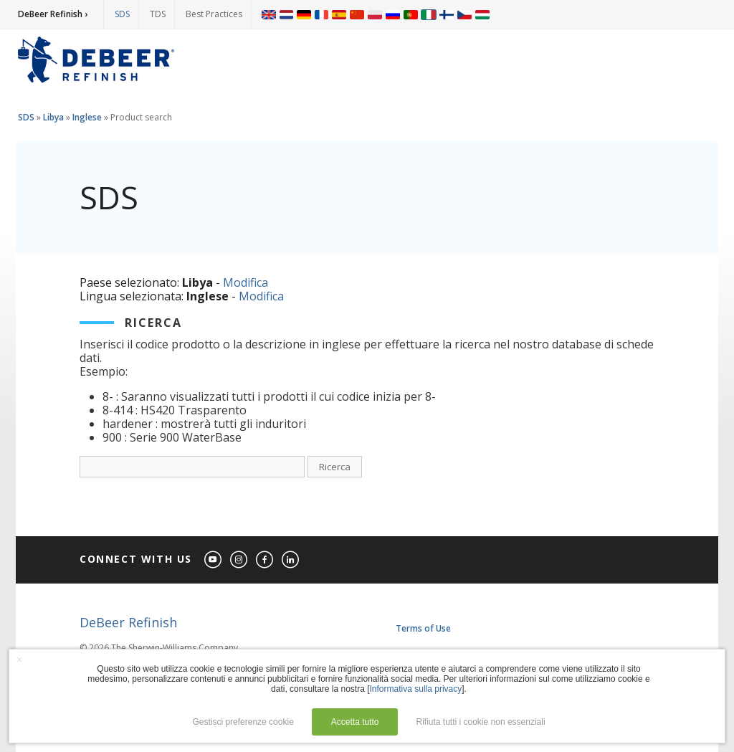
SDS (122, 14)
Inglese (87, 117)
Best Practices (214, 14)
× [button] (19, 659)
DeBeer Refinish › (52, 14)
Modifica (245, 282)
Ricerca (335, 466)
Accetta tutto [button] (355, 722)
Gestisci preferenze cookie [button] (242, 722)
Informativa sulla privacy (416, 689)
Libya (53, 117)
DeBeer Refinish (128, 622)
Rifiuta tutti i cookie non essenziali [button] (480, 722)
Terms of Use (423, 628)
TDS (158, 14)
